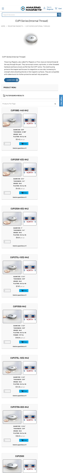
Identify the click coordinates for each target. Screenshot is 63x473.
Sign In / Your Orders (9, 427)
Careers (4, 373)
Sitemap (36, 371)
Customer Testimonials (10, 425)
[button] (28, 96)
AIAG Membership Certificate (43, 388)
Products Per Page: (9, 104)
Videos (35, 386)
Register (50, 9)
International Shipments (10, 422)
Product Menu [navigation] (10, 87)
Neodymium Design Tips (41, 383)
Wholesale (7, 456)
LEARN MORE (11, 80)
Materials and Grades (9, 395)
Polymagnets (6, 400)
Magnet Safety (38, 373)
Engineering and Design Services (13, 393)
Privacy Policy (8, 437)
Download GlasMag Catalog (42, 393)
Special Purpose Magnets (10, 398)
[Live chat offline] (61, 101)
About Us (5, 371)
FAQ (3, 418)
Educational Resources (41, 376)
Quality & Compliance (10, 447)
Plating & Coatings (39, 378)
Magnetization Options (41, 381)
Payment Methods (9, 450)
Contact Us (6, 415)
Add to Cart (20, 143)
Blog (3, 381)
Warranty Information (10, 442)
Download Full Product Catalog (44, 391)
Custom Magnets (8, 390)
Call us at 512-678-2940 (31, 344)
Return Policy (7, 440)
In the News (6, 376)
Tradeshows (6, 378)
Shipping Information (9, 420)
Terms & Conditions (10, 445)
